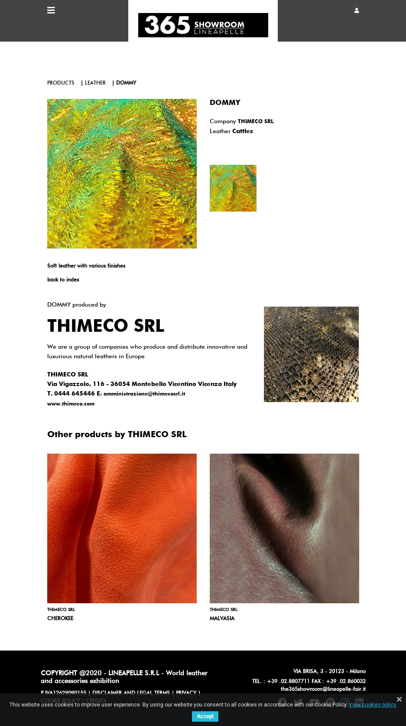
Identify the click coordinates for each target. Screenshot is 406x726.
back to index (63, 280)
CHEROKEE (60, 618)
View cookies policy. (373, 705)
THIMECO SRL (255, 121)
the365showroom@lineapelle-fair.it (323, 689)
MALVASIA (222, 618)
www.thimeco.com (70, 404)
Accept (205, 716)
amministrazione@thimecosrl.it (144, 394)
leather (95, 83)
